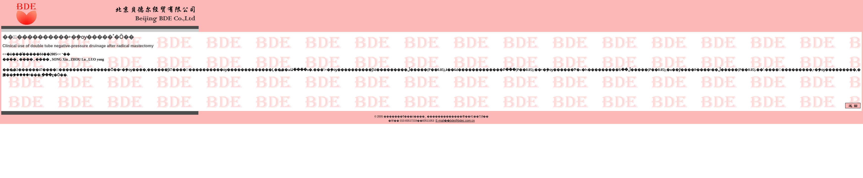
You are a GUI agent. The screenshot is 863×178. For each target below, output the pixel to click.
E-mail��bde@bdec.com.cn (455, 120)
